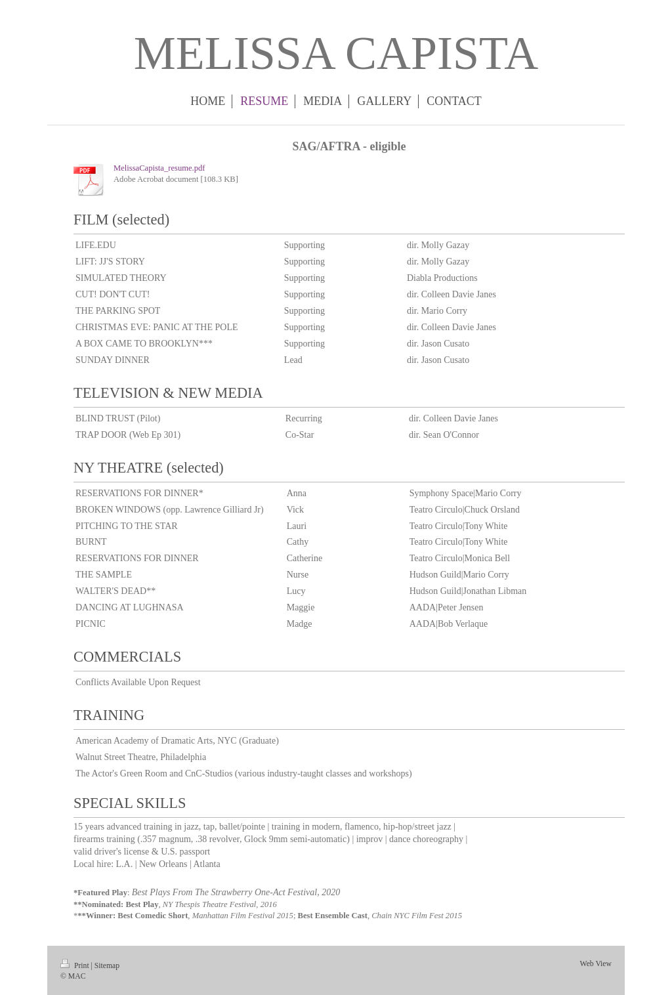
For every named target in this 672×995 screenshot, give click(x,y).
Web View (596, 964)
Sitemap (106, 966)
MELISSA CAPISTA (336, 53)
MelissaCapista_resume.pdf (159, 168)
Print (75, 966)
